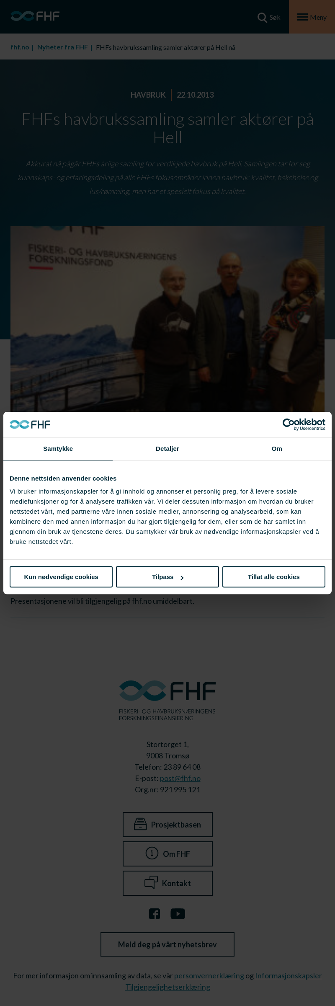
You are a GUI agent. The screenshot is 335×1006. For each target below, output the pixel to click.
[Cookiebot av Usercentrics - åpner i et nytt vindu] (288, 424)
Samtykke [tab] (58, 448)
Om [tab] (277, 448)
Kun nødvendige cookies (61, 576)
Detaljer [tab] (167, 448)
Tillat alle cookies (274, 576)
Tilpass (167, 576)
